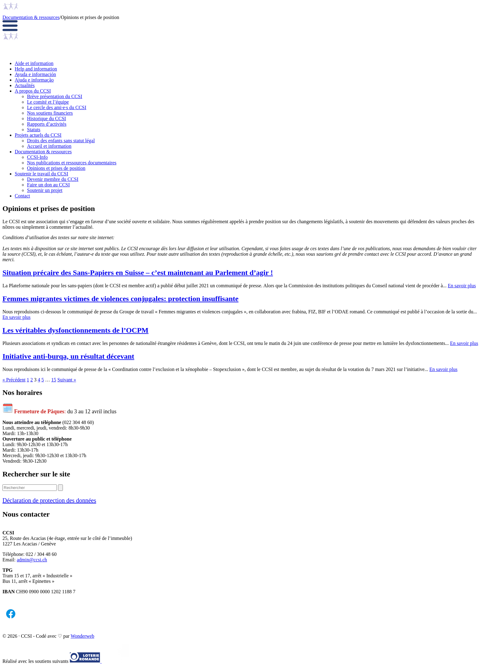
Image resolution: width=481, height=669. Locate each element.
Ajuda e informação (34, 79)
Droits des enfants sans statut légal (61, 140)
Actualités (25, 85)
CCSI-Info (37, 157)
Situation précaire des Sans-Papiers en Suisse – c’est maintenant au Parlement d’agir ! (137, 273)
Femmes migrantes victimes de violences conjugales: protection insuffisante (120, 299)
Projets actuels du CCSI (38, 135)
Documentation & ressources (31, 17)
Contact (22, 195)
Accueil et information (49, 146)
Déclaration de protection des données (49, 500)
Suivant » (66, 379)
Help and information (36, 68)
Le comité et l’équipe (48, 102)
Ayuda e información (35, 74)
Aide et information (34, 63)
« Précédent (13, 379)
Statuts (33, 129)
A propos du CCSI (33, 91)
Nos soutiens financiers (50, 113)
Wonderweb (82, 636)
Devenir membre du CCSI (53, 179)
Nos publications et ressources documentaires (71, 162)
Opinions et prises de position (56, 168)
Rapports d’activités (46, 124)
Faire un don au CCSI (48, 184)
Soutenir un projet (45, 190)
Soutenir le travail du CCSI (41, 173)
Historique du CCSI (46, 118)
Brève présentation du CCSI (54, 96)
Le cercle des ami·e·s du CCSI (56, 107)
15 (53, 379)
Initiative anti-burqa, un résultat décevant (68, 356)
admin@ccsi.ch (32, 559)
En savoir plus (462, 285)
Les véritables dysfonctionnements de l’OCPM (75, 330)
